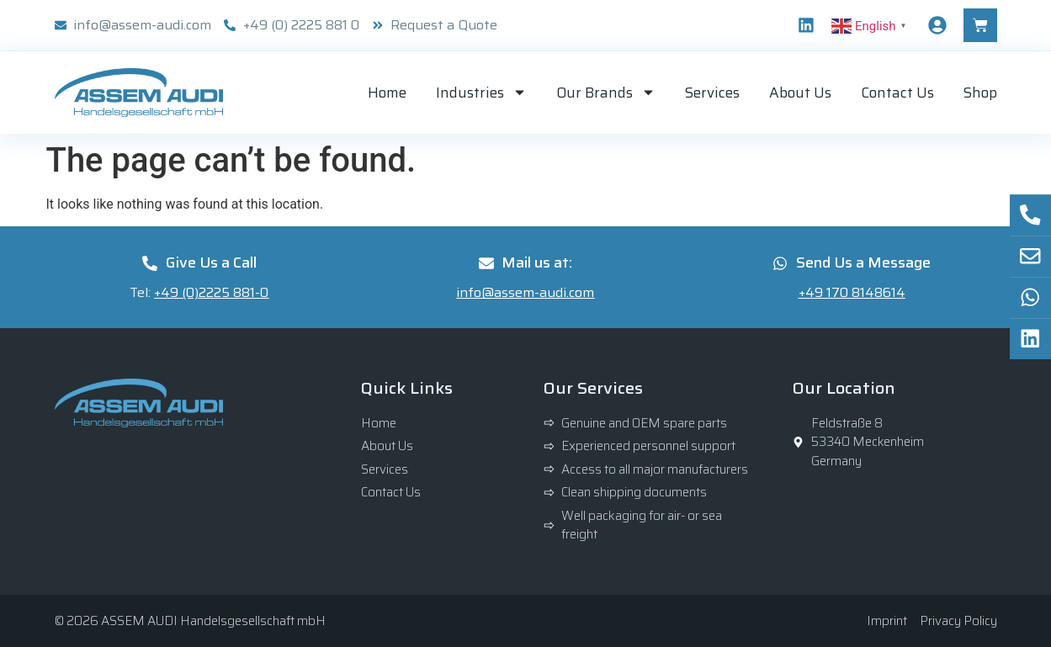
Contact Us (897, 92)
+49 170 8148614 (852, 292)
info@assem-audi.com (525, 292)
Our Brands (606, 92)
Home (387, 92)
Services (712, 92)
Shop (980, 92)
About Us (800, 92)
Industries (481, 92)
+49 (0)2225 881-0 (211, 292)
